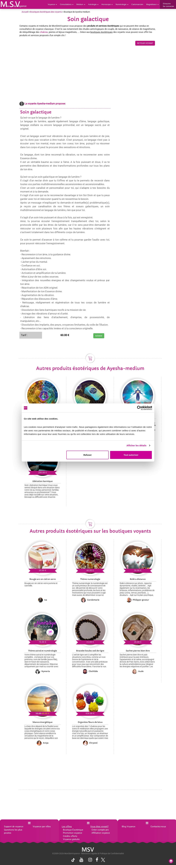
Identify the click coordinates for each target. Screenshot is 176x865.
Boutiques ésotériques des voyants (46, 12)
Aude (138, 671)
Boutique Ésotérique (73, 829)
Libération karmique (42, 481)
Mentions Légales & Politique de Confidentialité (102, 853)
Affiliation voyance (101, 833)
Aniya (42, 743)
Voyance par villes (42, 826)
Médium (80, 4)
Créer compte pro (100, 829)
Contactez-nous (158, 826)
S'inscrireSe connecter (168, 5)
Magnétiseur (152, 4)
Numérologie (122, 4)
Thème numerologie (90, 579)
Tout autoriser (131, 455)
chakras (44, 32)
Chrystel (90, 743)
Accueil (25, 12)
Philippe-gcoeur (137, 600)
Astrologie (93, 4)
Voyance (52, 4)
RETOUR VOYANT (145, 43)
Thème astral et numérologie (42, 650)
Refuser (87, 455)
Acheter (98, 336)
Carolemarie (90, 600)
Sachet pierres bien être (138, 650)
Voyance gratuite (71, 839)
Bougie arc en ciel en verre (42, 579)
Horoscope (107, 4)
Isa (42, 600)
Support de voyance (13, 826)
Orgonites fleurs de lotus (90, 722)
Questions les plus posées (13, 831)
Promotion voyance (72, 833)
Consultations (66, 4)
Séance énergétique (42, 722)
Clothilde (90, 671)
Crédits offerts (70, 836)
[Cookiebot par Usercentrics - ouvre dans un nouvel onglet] (139, 408)
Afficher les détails (136, 445)
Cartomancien (137, 4)
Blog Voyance (128, 826)
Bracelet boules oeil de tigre (90, 650)
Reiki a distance (138, 579)
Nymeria (42, 671)
